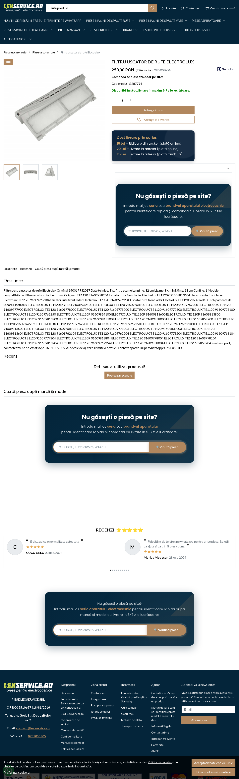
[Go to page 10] (128, 570)
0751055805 (37, 736)
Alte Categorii (16, 39)
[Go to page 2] (112, 570)
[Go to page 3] (114, 570)
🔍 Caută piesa (204, 232)
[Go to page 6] (120, 570)
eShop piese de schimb (70, 722)
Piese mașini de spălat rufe (108, 20)
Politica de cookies (160, 762)
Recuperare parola (102, 705)
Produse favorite (101, 717)
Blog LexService (198, 30)
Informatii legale (161, 726)
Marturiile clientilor (72, 742)
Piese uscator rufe (15, 52)
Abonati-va (199, 720)
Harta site (157, 744)
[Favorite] (168, 8)
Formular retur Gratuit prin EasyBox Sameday (134, 697)
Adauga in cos (153, 110)
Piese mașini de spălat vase (161, 20)
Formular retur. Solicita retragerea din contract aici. (72, 703)
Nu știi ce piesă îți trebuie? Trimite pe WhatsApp (42, 20)
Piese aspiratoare (206, 20)
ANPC (155, 751)
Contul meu (98, 693)
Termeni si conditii (72, 730)
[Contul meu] (190, 8)
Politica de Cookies (73, 748)
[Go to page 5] (118, 570)
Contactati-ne (160, 732)
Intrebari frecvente (163, 738)
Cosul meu (127, 713)
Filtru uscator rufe (43, 52)
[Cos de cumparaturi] (220, 8)
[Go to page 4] (116, 570)
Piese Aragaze (69, 30)
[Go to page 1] (110, 570)
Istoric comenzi (100, 711)
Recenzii (26, 270)
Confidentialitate (71, 736)
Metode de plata (131, 720)
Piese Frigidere (102, 30)
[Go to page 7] (122, 570)
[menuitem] (12, 172)
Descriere (10, 270)
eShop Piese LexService (161, 30)
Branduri (131, 30)
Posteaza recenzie (119, 377)
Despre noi (67, 693)
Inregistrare (98, 699)
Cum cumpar (129, 707)
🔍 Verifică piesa (165, 630)
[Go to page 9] (126, 570)
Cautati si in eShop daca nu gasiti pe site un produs (164, 697)
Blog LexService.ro (72, 713)
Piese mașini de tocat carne (26, 30)
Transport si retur (132, 726)
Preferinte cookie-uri (17, 772)
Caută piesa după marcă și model (57, 270)
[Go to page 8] (124, 570)
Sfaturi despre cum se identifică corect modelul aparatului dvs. (163, 714)
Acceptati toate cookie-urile (213, 763)
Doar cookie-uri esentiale (213, 772)
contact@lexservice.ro (33, 728)
